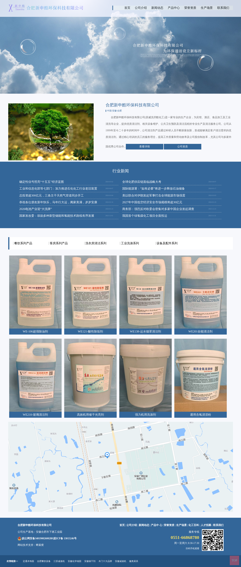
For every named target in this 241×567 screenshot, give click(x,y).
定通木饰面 (28, 561)
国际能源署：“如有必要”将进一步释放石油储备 (153, 188)
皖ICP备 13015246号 (64, 538)
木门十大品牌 (105, 561)
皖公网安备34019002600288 (37, 538)
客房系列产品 (59, 243)
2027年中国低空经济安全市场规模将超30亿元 (152, 202)
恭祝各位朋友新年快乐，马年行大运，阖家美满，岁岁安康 (58, 202)
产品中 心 (157, 525)
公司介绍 (141, 7)
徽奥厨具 (133, 561)
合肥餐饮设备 (44, 561)
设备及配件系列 (167, 243)
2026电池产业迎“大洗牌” (35, 209)
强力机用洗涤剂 (145, 414)
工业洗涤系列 (130, 243)
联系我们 (223, 7)
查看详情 (144, 146)
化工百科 (193, 525)
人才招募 (206, 525)
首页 (127, 7)
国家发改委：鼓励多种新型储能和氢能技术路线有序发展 (56, 215)
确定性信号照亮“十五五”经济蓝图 (41, 181)
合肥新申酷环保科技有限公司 (35, 525)
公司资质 (182, 146)
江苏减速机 (59, 561)
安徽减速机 (120, 561)
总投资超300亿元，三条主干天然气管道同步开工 (51, 195)
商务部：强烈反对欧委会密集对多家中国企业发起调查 (158, 209)
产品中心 (174, 7)
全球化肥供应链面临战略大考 (141, 181)
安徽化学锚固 (74, 561)
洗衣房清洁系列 (95, 243)
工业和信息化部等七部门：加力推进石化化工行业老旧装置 (58, 188)
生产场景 (207, 7)
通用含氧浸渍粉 (200, 414)
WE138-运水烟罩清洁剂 (145, 331)
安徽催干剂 (90, 561)
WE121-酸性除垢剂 (90, 331)
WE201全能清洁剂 (200, 331)
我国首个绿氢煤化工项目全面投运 (144, 215)
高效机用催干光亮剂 (90, 414)
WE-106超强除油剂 (35, 331)
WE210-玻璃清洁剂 (35, 414)
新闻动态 (157, 7)
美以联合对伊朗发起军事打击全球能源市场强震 (153, 195)
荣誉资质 (190, 7)
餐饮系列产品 (23, 243)
